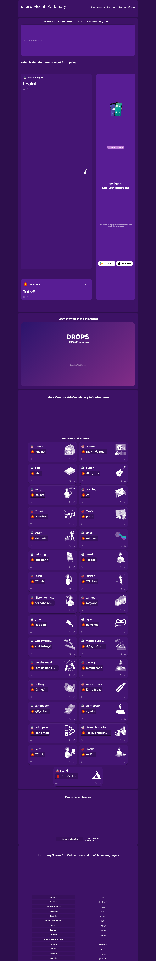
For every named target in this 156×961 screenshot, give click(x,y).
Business (122, 7)
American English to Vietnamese (71, 22)
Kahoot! (114, 7)
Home (50, 22)
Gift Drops (131, 7)
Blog (108, 7)
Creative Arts (95, 22)
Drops (93, 7)
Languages (101, 7)
